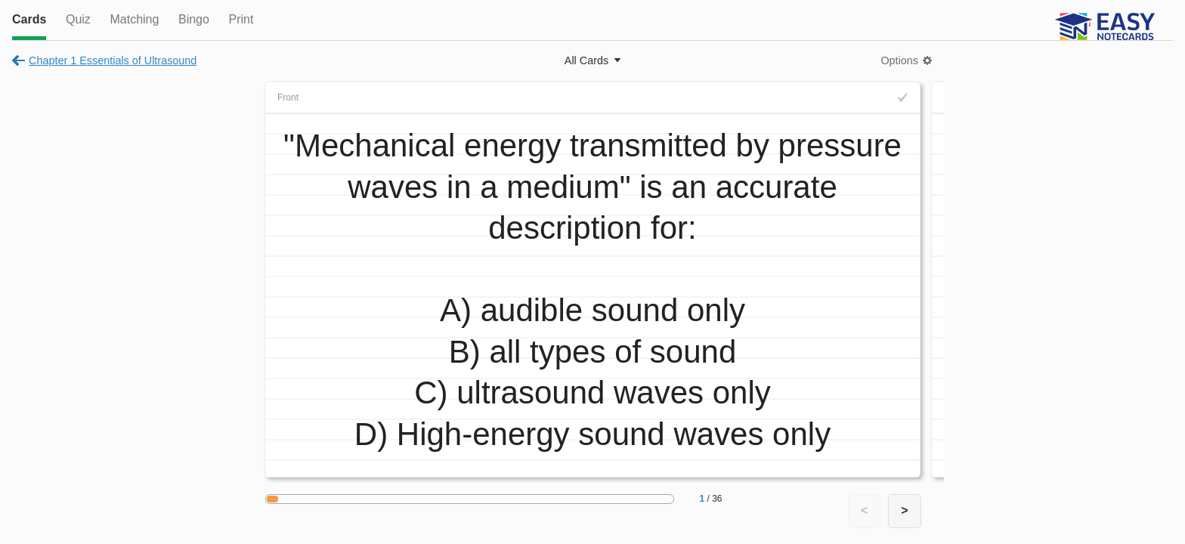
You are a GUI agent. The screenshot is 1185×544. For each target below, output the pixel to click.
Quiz (78, 19)
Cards (29, 19)
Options (899, 60)
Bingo (193, 19)
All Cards (586, 60)
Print (240, 19)
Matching (134, 19)
